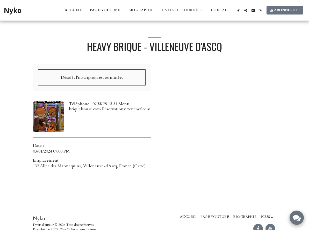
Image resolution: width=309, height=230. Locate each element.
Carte (139, 166)
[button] (238, 10)
